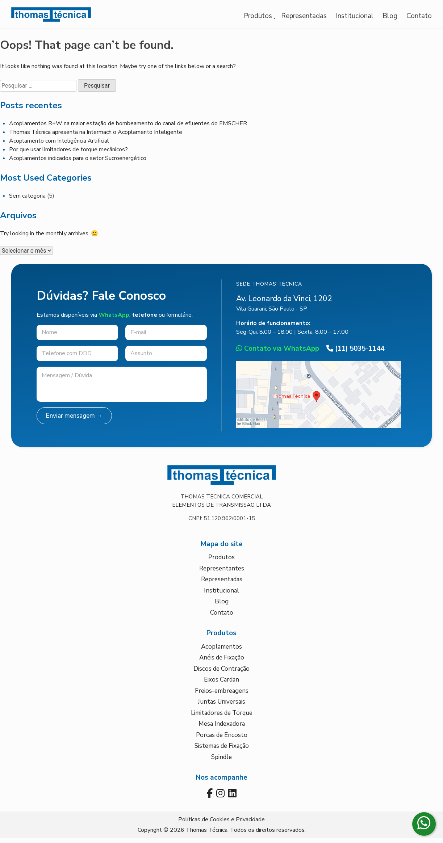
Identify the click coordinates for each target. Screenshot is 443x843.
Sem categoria (27, 201)
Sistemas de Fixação (222, 750)
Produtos (258, 18)
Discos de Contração (221, 673)
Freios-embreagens (221, 695)
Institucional (354, 18)
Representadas (304, 18)
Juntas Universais (221, 706)
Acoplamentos (221, 651)
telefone (144, 319)
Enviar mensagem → (74, 420)
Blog (390, 18)
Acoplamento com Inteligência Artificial (59, 145)
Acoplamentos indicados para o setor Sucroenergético (77, 163)
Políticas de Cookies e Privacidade (221, 825)
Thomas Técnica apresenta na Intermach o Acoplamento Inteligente (95, 137)
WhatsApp (114, 319)
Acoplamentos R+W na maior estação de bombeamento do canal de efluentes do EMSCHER (128, 128)
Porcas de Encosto (221, 739)
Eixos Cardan (221, 684)
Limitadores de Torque (221, 717)
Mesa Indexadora (221, 728)
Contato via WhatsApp (277, 353)
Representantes (221, 573)
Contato (419, 18)
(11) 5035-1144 (355, 353)
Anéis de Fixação (221, 662)
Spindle (221, 761)
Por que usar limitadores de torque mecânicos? (68, 154)
